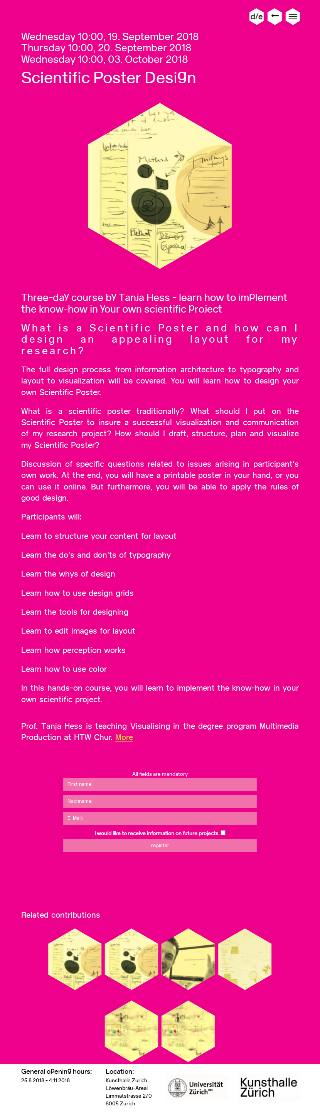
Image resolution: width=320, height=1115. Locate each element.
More (124, 737)
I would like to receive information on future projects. (156, 833)
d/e (257, 16)
